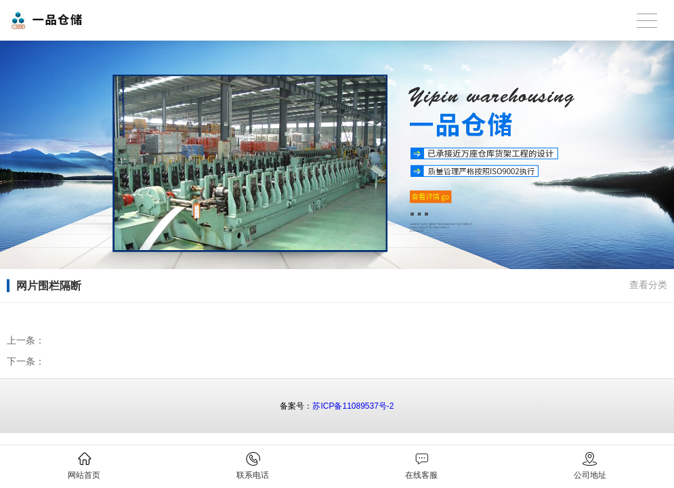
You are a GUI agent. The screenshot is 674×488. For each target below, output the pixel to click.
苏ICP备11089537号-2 (353, 406)
